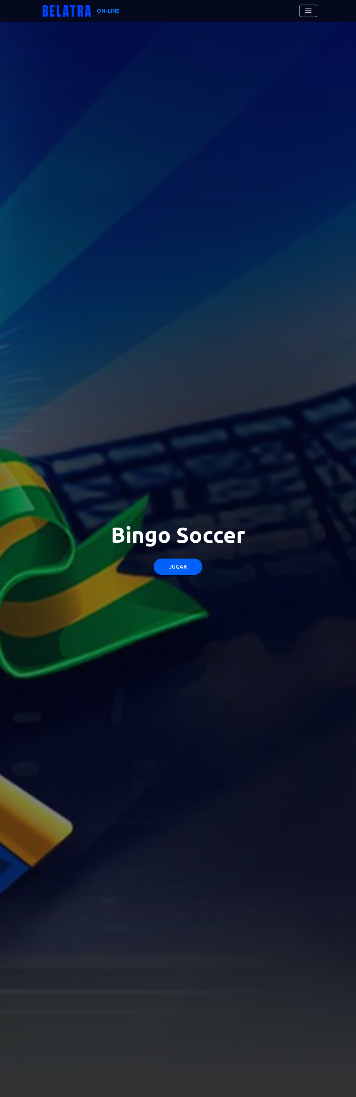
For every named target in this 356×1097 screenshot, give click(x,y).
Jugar (178, 567)
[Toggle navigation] (308, 11)
